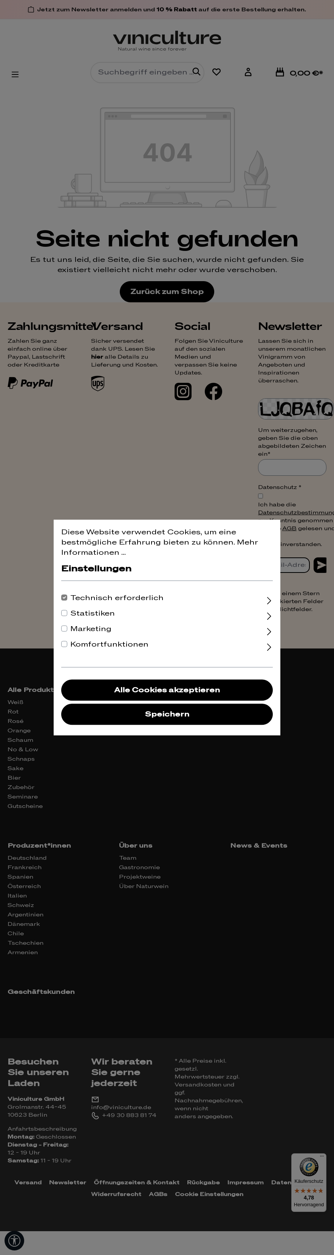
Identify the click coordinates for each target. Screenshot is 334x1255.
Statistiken (92, 613)
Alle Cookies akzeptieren (167, 690)
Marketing (90, 629)
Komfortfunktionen (109, 644)
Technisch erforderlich (117, 598)
